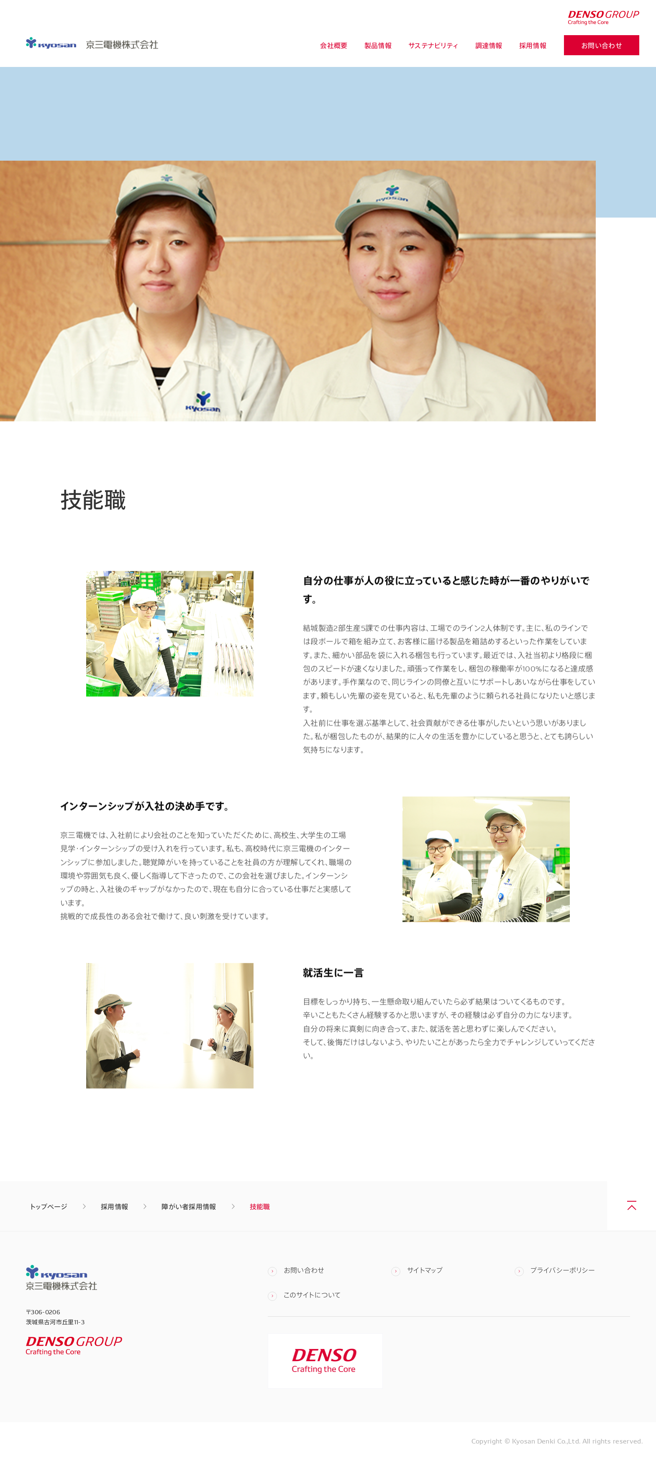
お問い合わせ (601, 45)
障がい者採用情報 (188, 1206)
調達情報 (488, 45)
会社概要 (333, 45)
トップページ (48, 1206)
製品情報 (378, 45)
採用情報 (532, 45)
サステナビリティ (433, 45)
